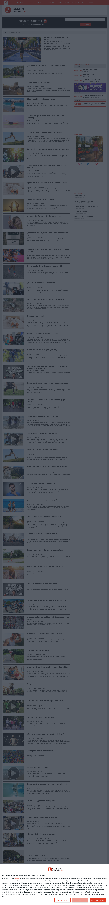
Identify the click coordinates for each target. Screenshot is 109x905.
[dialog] (54, 884)
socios (17, 878)
